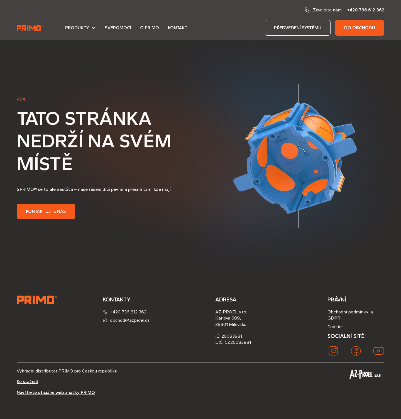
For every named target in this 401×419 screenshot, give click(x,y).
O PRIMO (149, 27)
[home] (30, 28)
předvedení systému (297, 27)
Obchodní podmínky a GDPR (350, 315)
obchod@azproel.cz (130, 320)
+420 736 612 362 (365, 10)
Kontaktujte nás (46, 211)
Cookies (335, 326)
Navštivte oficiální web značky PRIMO (56, 392)
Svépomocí (118, 27)
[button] (80, 30)
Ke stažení (27, 381)
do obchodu (359, 27)
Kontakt (177, 27)
